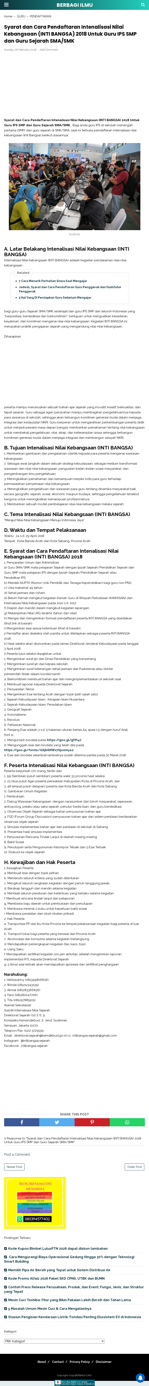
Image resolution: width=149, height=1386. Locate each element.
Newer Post (14, 1172)
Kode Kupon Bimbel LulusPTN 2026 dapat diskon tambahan (58, 1254)
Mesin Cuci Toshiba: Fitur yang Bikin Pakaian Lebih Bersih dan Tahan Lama (69, 1305)
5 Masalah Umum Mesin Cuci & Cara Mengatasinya (49, 1314)
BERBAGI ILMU (75, 5)
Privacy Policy (81, 1367)
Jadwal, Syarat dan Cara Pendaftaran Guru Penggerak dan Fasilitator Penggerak (70, 294)
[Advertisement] (74, 90)
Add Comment (49, 54)
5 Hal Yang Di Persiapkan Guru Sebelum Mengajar (55, 303)
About (37, 1367)
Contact (56, 1367)
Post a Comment (17, 1160)
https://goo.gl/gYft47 (64, 745)
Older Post (134, 1172)
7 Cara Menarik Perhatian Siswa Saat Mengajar (53, 286)
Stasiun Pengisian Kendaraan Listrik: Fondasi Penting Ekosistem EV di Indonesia (74, 1322)
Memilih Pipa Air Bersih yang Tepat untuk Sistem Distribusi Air (59, 1275)
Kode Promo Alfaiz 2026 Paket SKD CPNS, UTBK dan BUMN (56, 1284)
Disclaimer (108, 1367)
